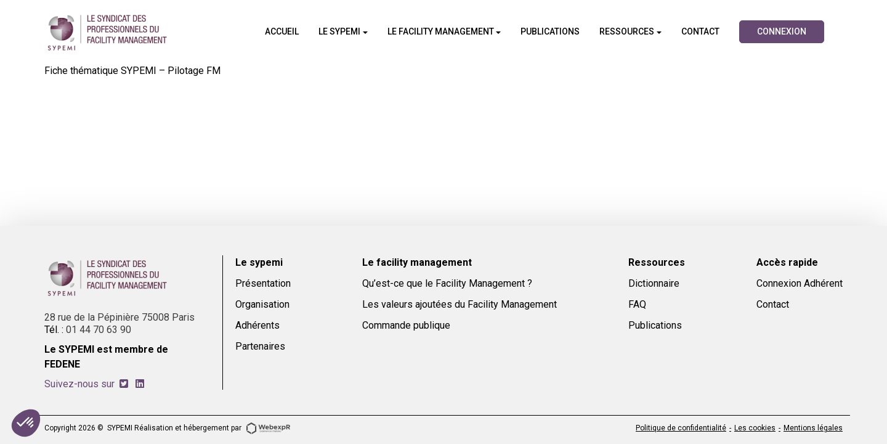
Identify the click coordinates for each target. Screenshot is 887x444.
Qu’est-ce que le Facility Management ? (447, 283)
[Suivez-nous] (123, 384)
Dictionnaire (653, 283)
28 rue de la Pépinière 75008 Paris (119, 317)
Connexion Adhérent (799, 283)
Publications (655, 325)
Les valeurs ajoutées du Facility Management (459, 304)
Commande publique (406, 325)
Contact (772, 304)
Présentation (263, 283)
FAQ (637, 304)
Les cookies (755, 428)
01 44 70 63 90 (98, 329)
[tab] (123, 384)
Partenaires (260, 346)
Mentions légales (813, 428)
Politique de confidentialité (681, 428)
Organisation (262, 304)
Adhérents (257, 325)
